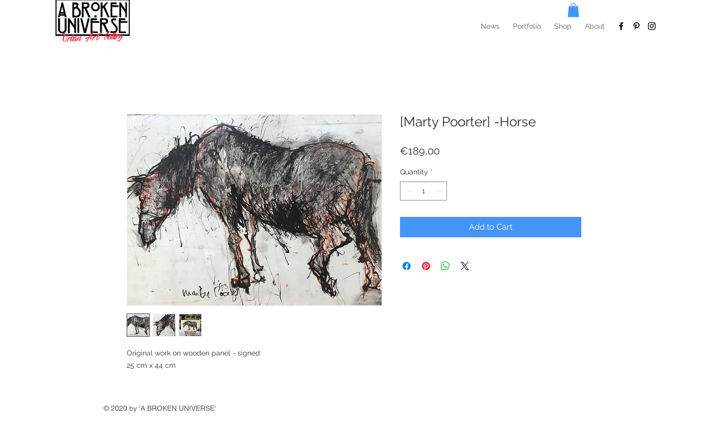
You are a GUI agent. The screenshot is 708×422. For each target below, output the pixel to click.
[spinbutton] (423, 191)
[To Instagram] (652, 26)
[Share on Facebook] (406, 266)
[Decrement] (408, 191)
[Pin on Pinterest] (426, 266)
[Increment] (439, 191)
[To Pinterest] (636, 26)
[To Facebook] (621, 26)
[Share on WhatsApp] (445, 266)
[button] (573, 10)
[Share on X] (465, 266)
